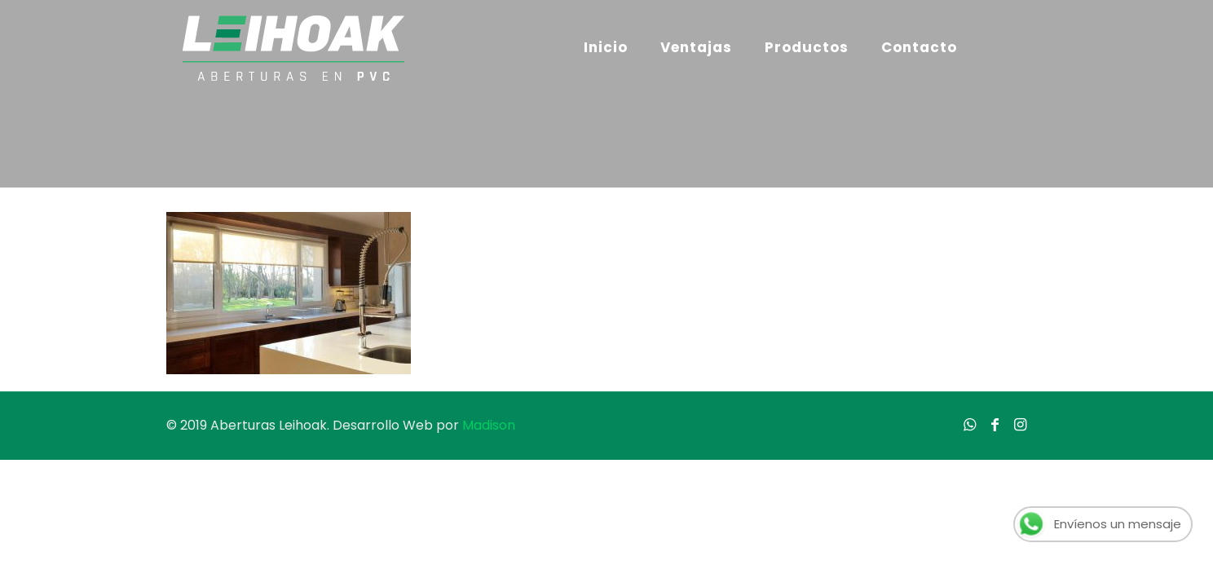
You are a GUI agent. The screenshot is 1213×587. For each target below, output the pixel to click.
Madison (488, 425)
